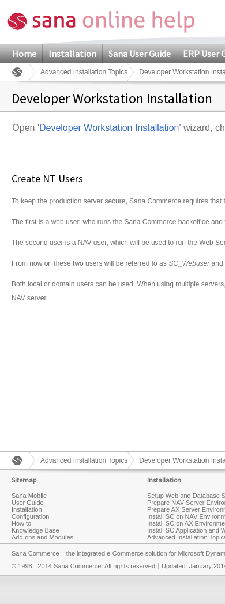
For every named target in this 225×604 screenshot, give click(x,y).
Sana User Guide (139, 53)
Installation (72, 53)
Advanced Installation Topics (83, 72)
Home (24, 53)
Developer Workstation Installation (109, 128)
